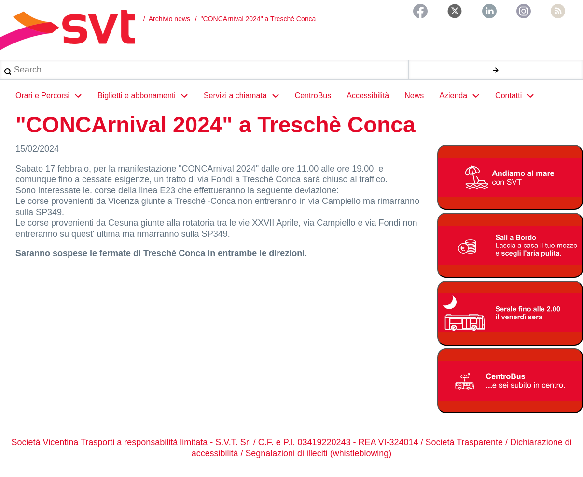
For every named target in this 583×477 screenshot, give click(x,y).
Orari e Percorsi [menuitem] (52, 95)
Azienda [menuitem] (463, 95)
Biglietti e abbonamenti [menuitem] (146, 95)
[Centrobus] (510, 382)
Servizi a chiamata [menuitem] (245, 95)
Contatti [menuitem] (518, 95)
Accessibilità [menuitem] (368, 95)
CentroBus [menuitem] (313, 95)
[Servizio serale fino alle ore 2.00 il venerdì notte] (510, 314)
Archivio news (169, 19)
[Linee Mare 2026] (510, 178)
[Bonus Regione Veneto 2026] (510, 246)
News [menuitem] (414, 95)
